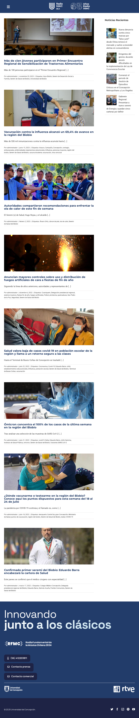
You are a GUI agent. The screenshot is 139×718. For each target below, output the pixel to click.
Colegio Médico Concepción (50, 586)
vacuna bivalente (35, 153)
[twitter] (111, 709)
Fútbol (46, 295)
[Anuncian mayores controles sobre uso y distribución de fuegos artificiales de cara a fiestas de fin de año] (49, 253)
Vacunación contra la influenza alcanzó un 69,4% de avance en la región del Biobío (49, 133)
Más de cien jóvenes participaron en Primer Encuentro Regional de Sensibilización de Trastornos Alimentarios (43, 62)
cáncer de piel (54, 221)
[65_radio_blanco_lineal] (80, 3)
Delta (47, 440)
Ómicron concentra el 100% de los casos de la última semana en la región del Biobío (47, 426)
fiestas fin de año (23, 295)
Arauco (42, 148)
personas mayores (59, 150)
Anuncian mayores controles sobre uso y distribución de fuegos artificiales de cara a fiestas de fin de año (44, 278)
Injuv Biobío (47, 76)
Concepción (57, 148)
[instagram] (122, 709)
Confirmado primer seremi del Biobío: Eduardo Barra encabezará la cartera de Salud (41, 571)
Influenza (48, 150)
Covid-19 (51, 366)
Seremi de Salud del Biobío (20, 79)
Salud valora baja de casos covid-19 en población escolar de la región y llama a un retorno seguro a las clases (48, 352)
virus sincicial (57, 153)
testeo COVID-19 (67, 517)
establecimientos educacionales (16, 369)
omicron (27, 443)
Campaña (49, 148)
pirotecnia (53, 295)
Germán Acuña (44, 588)
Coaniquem (46, 293)
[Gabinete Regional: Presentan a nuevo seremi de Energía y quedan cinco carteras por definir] (111, 96)
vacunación (47, 153)
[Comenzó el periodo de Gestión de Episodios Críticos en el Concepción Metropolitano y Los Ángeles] (111, 75)
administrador (12, 76)
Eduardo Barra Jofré (63, 366)
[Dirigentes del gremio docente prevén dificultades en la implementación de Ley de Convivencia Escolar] (111, 54)
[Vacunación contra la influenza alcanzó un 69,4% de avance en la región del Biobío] (49, 108)
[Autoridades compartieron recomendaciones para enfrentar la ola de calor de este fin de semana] (49, 181)
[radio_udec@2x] (56, 3)
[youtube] (133, 709)
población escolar (42, 369)
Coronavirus (43, 366)
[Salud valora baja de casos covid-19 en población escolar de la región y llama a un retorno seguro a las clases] (49, 326)
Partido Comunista (57, 588)
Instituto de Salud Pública (13, 443)
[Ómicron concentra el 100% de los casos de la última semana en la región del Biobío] (49, 400)
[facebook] (117, 709)
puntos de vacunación (19, 517)
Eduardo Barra (33, 588)
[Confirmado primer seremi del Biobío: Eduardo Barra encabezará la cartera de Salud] (49, 546)
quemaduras (62, 295)
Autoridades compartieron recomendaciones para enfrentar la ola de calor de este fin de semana (49, 207)
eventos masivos (10, 295)
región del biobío (34, 517)
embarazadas (9, 150)
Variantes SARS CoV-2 (58, 443)
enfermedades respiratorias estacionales (30, 150)
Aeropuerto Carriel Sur (47, 514)
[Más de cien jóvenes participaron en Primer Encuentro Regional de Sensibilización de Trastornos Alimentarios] (49, 36)
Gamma (68, 440)
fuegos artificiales (36, 295)
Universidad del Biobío (38, 79)
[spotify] (128, 709)
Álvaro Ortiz (44, 221)
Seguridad (15, 297)
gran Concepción (61, 514)
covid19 (42, 440)
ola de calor (64, 221)
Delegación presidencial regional (63, 293)
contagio (66, 148)
